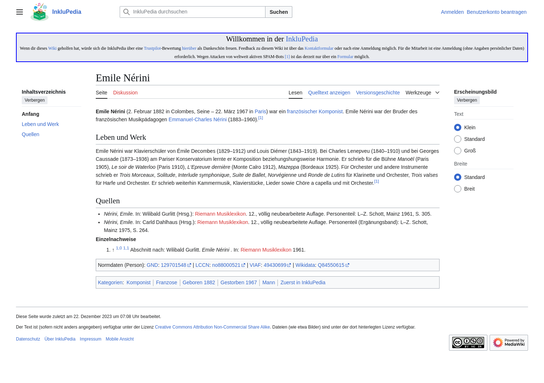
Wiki (52, 48)
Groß (470, 151)
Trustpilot (152, 48)
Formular (345, 56)
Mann (268, 282)
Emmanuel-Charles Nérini (198, 119)
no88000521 (226, 265)
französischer (302, 111)
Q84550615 (331, 265)
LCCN (202, 265)
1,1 (126, 247)
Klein (469, 128)
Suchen (278, 12)
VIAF (255, 265)
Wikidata (305, 265)
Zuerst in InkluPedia (302, 282)
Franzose (166, 282)
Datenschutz (28, 339)
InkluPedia (302, 39)
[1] (287, 56)
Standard (474, 139)
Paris (260, 111)
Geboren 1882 (199, 282)
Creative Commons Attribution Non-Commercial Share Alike (212, 327)
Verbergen (35, 100)
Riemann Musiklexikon (220, 214)
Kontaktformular (319, 48)
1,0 (119, 247)
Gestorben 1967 (239, 282)
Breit (469, 189)
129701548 (173, 265)
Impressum (90, 339)
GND (152, 265)
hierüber (189, 48)
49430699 (275, 265)
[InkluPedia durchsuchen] (192, 12)
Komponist (331, 111)
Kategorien (110, 282)
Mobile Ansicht (119, 339)
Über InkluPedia (60, 339)
